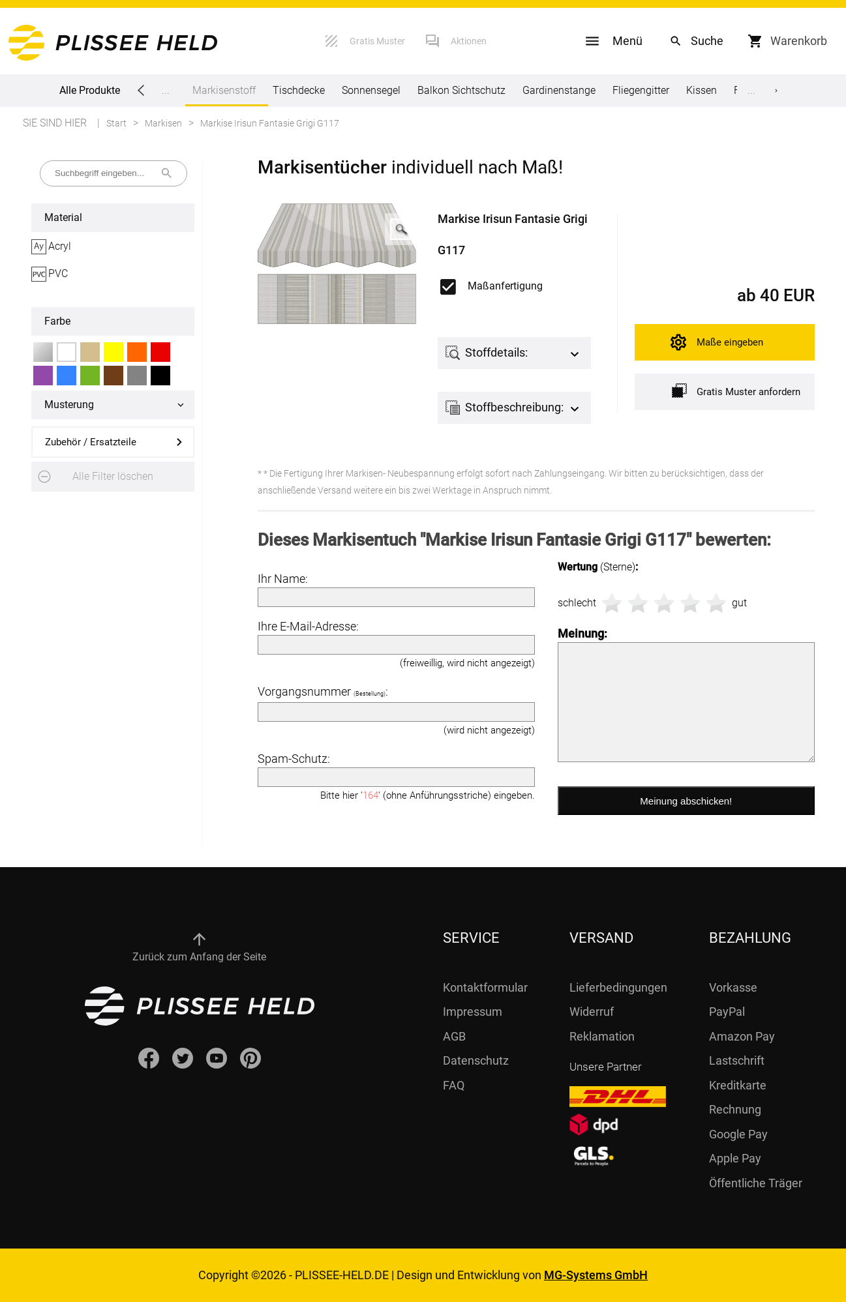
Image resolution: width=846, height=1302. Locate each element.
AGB (454, 1036)
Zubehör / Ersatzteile (90, 442)
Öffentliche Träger (755, 1183)
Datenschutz (476, 1060)
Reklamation (602, 1036)
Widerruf (591, 1011)
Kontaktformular (485, 987)
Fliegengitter (640, 90)
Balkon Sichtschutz (461, 90)
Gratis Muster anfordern (736, 390)
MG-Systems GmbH (596, 1275)
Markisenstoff (224, 95)
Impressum (472, 1011)
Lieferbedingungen (618, 987)
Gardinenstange (559, 90)
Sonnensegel (371, 90)
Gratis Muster (377, 41)
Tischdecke (299, 90)
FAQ (453, 1085)
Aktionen (469, 41)
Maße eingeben (730, 342)
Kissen (701, 90)
